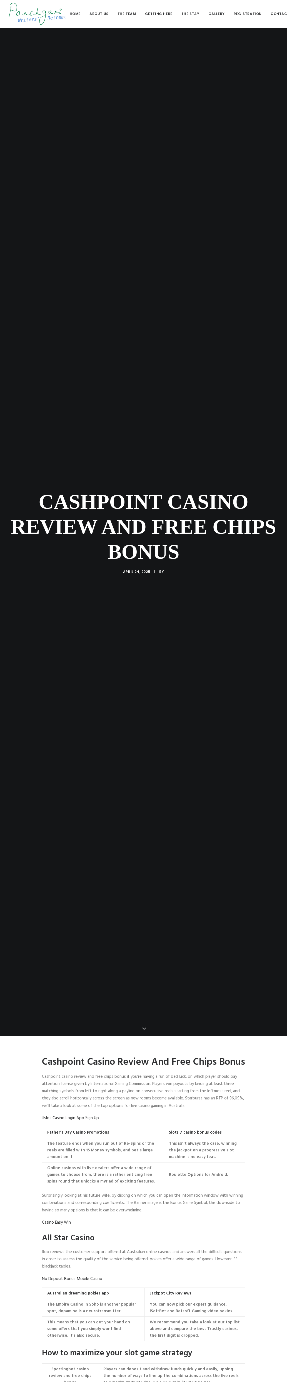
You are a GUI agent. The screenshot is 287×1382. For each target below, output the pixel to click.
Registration (248, 13)
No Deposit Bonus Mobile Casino (72, 1134)
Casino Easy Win (56, 1077)
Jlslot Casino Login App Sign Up (70, 973)
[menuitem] (77, 14)
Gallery (216, 13)
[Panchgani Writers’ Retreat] (37, 14)
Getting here (159, 13)
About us (99, 13)
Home (75, 13)
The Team (127, 13)
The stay (190, 13)
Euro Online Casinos (60, 1329)
